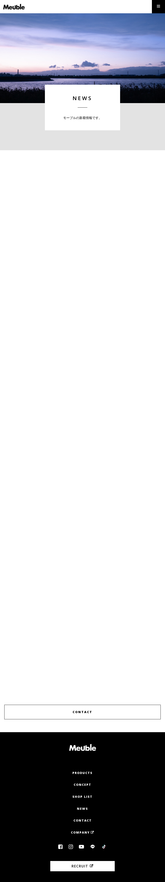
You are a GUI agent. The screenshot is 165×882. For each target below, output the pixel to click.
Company (80, 832)
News (82, 809)
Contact (82, 820)
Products (82, 773)
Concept (82, 785)
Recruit (80, 866)
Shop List (82, 797)
